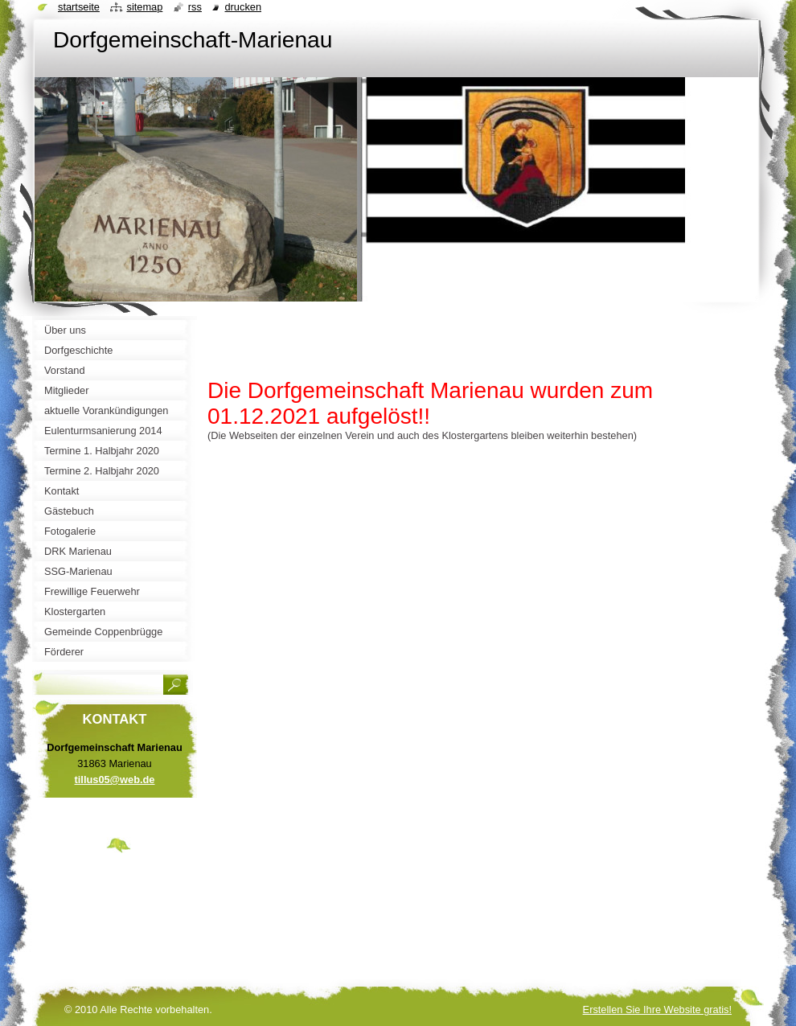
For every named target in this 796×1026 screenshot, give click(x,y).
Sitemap (144, 7)
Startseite (79, 7)
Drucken (242, 7)
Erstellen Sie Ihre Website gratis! (657, 1009)
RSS (195, 7)
